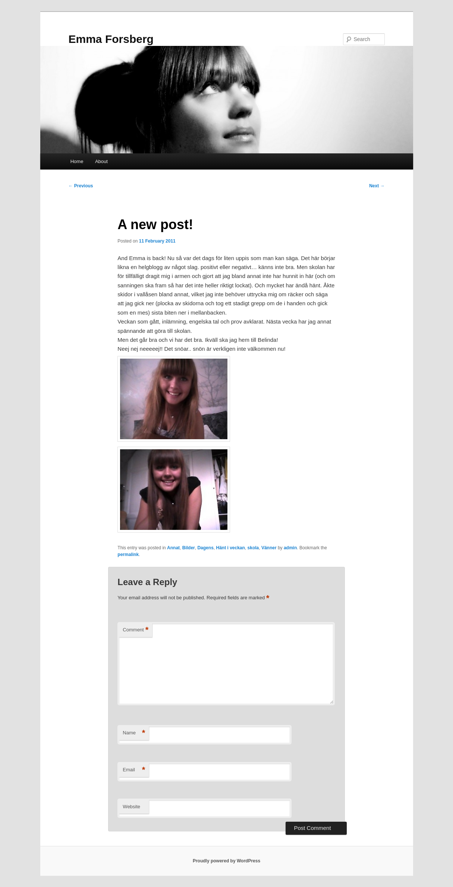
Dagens (205, 547)
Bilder (188, 547)
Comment (135, 630)
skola (253, 547)
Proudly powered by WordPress (226, 860)
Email (134, 770)
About (101, 161)
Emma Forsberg (111, 39)
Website (131, 806)
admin (290, 547)
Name (134, 733)
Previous (81, 185)
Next (376, 185)
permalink (128, 554)
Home (77, 161)
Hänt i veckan (230, 547)
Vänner (269, 547)
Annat (173, 547)
